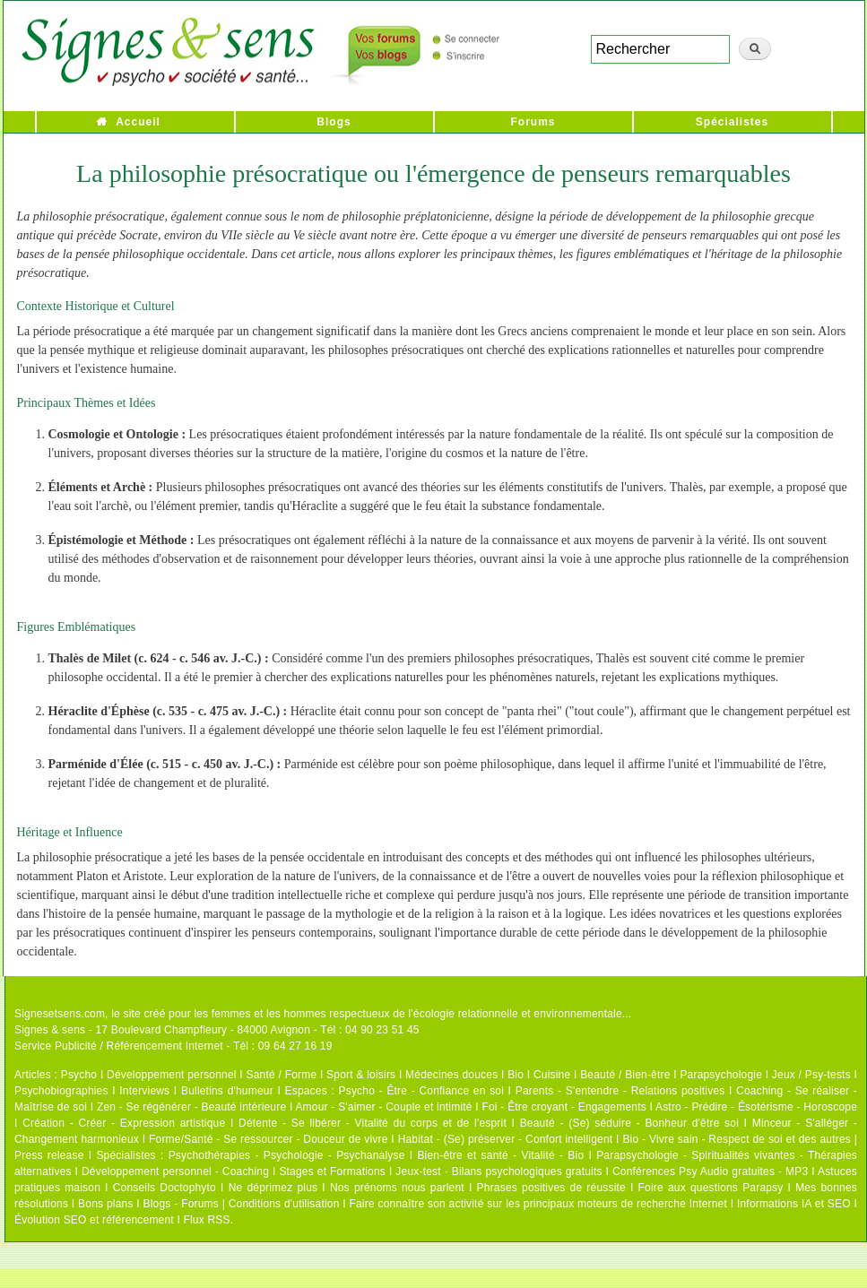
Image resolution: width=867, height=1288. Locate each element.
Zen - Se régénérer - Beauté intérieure (191, 1107)
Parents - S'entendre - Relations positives (620, 1091)
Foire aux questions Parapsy (711, 1187)
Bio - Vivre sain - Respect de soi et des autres (736, 1139)
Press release (49, 1155)
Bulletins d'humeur (227, 1091)
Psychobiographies (61, 1091)
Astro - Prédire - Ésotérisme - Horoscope (756, 1107)
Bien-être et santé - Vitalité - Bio (500, 1155)
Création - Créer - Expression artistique (123, 1123)
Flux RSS (206, 1220)
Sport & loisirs (360, 1074)
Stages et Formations (332, 1171)
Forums (532, 122)
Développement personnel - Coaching (175, 1171)
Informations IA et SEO (794, 1203)
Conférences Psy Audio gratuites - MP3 (710, 1171)
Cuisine (551, 1074)
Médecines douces (451, 1074)
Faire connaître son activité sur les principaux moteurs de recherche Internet (538, 1203)
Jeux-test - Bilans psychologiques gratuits (498, 1171)
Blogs (333, 122)
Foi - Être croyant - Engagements (563, 1107)
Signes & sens (49, 1030)
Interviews (144, 1091)
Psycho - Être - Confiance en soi (422, 1091)
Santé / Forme (282, 1074)
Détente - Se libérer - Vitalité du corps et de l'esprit (372, 1123)
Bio (515, 1074)
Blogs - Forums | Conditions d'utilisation (241, 1203)
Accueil (138, 122)
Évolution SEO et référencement (94, 1220)
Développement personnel (172, 1074)
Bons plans (105, 1203)
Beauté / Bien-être (625, 1074)
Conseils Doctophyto (164, 1187)
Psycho (79, 1074)
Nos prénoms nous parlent (397, 1187)
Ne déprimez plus (273, 1187)
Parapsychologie (721, 1074)
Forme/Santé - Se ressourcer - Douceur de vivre (268, 1139)
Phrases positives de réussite (551, 1187)
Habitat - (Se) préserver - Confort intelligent (505, 1139)
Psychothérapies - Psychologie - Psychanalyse (287, 1155)
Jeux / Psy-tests (811, 1074)
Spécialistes (732, 122)
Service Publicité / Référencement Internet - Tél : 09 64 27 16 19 (173, 1046)
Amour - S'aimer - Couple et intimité (383, 1107)
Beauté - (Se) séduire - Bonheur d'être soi (629, 1123)
